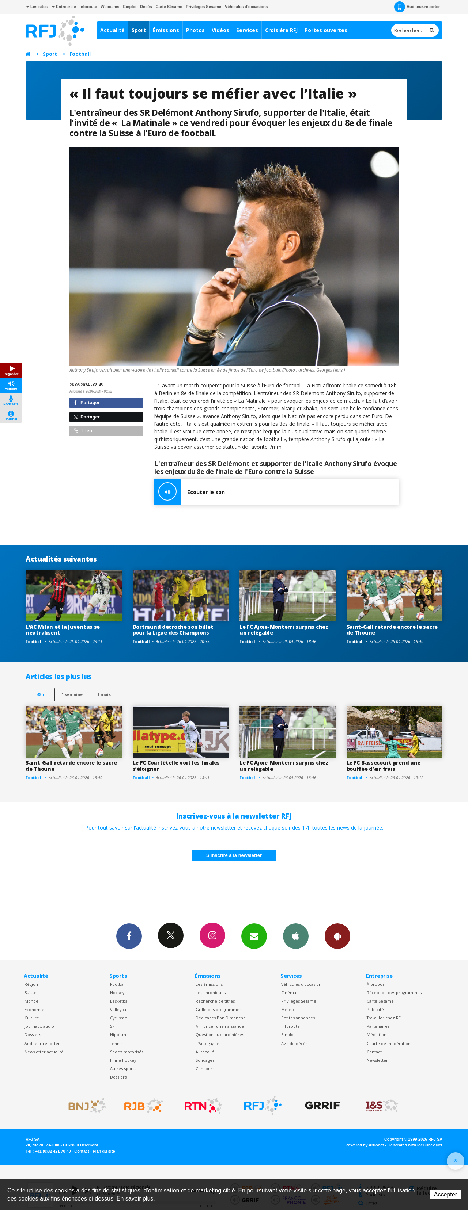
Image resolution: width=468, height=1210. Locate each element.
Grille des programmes (218, 1009)
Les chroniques (211, 992)
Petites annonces (298, 1017)
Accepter (445, 1194)
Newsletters (254, 935)
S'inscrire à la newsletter (234, 855)
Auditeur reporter (42, 1043)
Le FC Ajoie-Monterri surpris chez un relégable (283, 629)
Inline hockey (123, 1060)
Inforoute (88, 6)
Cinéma (288, 992)
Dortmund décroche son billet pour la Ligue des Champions (173, 629)
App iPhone (296, 935)
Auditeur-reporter (417, 6)
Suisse (30, 992)
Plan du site (104, 1151)
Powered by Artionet (365, 1145)
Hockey (117, 992)
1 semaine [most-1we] (72, 694)
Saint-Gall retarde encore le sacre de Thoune (392, 629)
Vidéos (220, 30)
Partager (87, 402)
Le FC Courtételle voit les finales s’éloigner (176, 765)
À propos (375, 984)
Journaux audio (39, 1026)
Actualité (112, 30)
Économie (34, 1009)
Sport (139, 30)
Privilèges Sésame (203, 6)
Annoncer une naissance (220, 1026)
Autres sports (123, 1068)
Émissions (166, 30)
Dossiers (32, 1034)
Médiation (376, 1034)
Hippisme (119, 1034)
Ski (113, 1026)
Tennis (116, 1043)
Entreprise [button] (64, 6)
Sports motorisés (126, 1051)
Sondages (205, 1060)
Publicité (375, 1009)
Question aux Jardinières (220, 1034)
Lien (83, 430)
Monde (31, 1001)
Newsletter (377, 1060)
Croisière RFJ (281, 30)
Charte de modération (389, 1043)
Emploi (129, 6)
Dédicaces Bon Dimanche (221, 1017)
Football (80, 53)
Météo (287, 1009)
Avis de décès (294, 1043)
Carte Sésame (169, 6)
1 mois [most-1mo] (104, 694)
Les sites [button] (37, 6)
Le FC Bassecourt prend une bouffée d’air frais (384, 765)
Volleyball (119, 1009)
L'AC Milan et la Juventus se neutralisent (63, 629)
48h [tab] (40, 694)
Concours (205, 1068)
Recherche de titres (215, 1001)
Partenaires (378, 1026)
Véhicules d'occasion (301, 984)
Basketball (120, 1001)
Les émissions (209, 984)
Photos (195, 30)
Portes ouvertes (326, 30)
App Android (337, 935)
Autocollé (205, 1051)
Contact (374, 1051)
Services (247, 30)
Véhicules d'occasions (246, 6)
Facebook (129, 935)
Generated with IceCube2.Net (415, 1145)
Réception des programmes (394, 992)
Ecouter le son (189, 492)
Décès (146, 6)
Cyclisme (118, 1017)
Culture (31, 1017)
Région (31, 984)
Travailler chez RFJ (384, 1017)
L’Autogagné (207, 1043)
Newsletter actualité (44, 1051)
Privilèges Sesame (298, 1001)
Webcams (110, 6)
